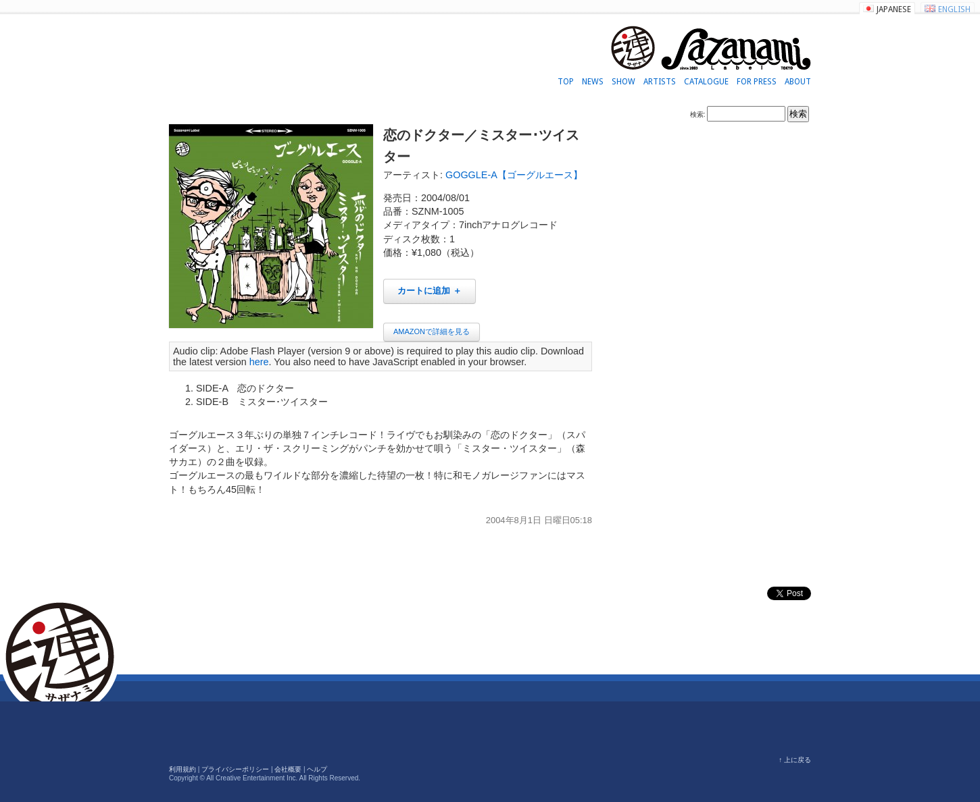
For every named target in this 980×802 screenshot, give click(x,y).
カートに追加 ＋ (429, 291)
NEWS (593, 81)
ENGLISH (954, 9)
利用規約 (182, 769)
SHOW (623, 81)
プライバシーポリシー (235, 769)
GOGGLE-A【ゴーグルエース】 (514, 174)
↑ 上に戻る (795, 760)
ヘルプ (317, 769)
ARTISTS (659, 81)
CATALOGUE (706, 81)
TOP (566, 81)
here (259, 361)
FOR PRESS (757, 81)
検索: (698, 114)
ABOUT (798, 81)
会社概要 (287, 769)
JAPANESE (894, 9)
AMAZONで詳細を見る (431, 331)
